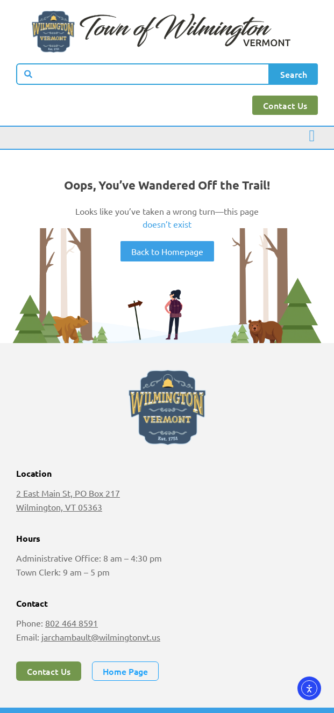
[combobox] (142, 74)
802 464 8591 (71, 622)
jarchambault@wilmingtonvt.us (100, 636)
